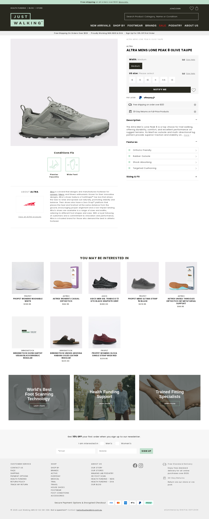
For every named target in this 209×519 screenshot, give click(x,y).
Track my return (19, 484)
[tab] (162, 120)
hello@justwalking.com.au (89, 510)
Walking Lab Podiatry (102, 473)
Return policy (18, 481)
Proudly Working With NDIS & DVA (107, 33)
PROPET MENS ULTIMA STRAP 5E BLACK (143, 299)
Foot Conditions (60, 493)
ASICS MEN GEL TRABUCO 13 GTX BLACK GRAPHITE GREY (104, 299)
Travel (54, 484)
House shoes (58, 487)
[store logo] (27, 19)
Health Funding (18, 8)
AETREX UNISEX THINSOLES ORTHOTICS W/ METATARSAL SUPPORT (181, 301)
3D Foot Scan (98, 476)
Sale (162, 25)
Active (54, 473)
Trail (53, 481)
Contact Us (17, 467)
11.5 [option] (163, 79)
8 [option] (132, 79)
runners (54, 194)
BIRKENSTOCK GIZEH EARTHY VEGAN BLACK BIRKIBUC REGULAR (27, 355)
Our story (96, 467)
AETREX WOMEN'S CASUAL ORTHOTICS (66, 299)
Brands (55, 470)
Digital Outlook (189, 510)
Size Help (190, 73)
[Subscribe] (146, 451)
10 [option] (148, 79)
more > (187, 135)
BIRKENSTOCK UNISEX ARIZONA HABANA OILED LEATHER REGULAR (66, 355)
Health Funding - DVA (102, 481)
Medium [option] (135, 66)
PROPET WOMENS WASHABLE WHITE (28, 299)
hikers (61, 194)
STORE (40, 8)
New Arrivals (101, 25)
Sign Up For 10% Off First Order (140, 33)
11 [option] (155, 79)
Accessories (57, 495)
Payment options (19, 476)
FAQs (13, 470)
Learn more (39, 405)
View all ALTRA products (29, 217)
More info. (123, 2)
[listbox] (162, 66)
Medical (55, 479)
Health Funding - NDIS (102, 479)
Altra (52, 191)
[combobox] (161, 16)
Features (132, 142)
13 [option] (172, 79)
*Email (61, 451)
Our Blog (96, 484)
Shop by (55, 467)
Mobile (103, 451)
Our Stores (97, 470)
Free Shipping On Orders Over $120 (71, 33)
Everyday (56, 476)
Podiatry (175, 25)
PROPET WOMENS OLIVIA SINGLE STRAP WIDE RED (104, 354)
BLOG (31, 8)
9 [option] (140, 79)
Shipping (15, 473)
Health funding (19, 479)
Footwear (56, 490)
